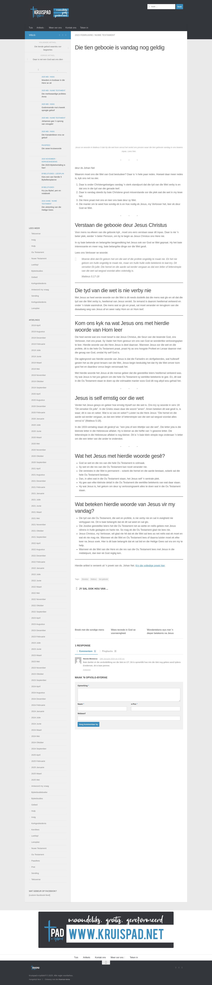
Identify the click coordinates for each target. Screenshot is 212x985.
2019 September (38, 387)
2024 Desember (38, 699)
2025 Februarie (38, 761)
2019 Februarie (38, 344)
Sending (35, 296)
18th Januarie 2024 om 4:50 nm (112, 659)
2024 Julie (36, 717)
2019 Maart (36, 362)
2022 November (38, 599)
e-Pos (134, 704)
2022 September (38, 612)
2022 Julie (36, 574)
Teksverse (36, 233)
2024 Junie (36, 724)
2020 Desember (38, 406)
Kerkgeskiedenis (49, 162)
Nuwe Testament (105, 35)
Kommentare (86, 651)
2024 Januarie (37, 711)
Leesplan (59, 174)
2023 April (35, 618)
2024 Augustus (38, 692)
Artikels (40, 28)
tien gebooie (103, 579)
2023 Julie (36, 643)
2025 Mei (45, 77)
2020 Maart (36, 437)
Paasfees (46, 145)
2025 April (35, 755)
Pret (33, 867)
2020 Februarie (38, 412)
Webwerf (81, 713)
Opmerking (83, 686)
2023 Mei (35, 661)
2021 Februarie (38, 487)
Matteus (94, 579)
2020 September (38, 462)
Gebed (34, 277)
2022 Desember (38, 555)
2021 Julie (36, 499)
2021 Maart (36, 512)
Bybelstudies (48, 174)
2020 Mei (35, 443)
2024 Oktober (37, 742)
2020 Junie (36, 431)
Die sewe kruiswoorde (52, 148)
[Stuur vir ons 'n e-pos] (63, 35)
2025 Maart (36, 773)
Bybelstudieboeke (39, 792)
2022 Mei (35, 593)
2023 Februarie (84, 35)
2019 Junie (46, 201)
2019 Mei (35, 369)
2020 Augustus (38, 400)
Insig (52, 77)
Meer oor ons (55, 28)
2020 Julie (36, 425)
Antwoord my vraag (40, 289)
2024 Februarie (38, 705)
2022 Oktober (37, 605)
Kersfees (35, 829)
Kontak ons (70, 28)
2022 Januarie (37, 568)
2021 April (35, 468)
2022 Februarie (38, 562)
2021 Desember (38, 481)
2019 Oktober (37, 381)
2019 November (38, 375)
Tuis (31, 28)
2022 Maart (36, 587)
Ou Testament (37, 252)
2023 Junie (36, 649)
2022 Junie (36, 580)
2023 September (38, 680)
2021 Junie (36, 506)
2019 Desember (38, 338)
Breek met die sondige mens (89, 630)
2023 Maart (36, 655)
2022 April (35, 543)
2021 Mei (35, 518)
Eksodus (85, 579)
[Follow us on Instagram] (66, 35)
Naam (81, 704)
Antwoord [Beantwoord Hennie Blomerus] (86, 670)
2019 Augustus (38, 331)
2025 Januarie (37, 767)
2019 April (35, 325)
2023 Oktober (37, 674)
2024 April (35, 686)
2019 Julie (36, 350)
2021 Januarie (37, 493)
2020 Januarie (37, 419)
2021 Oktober (37, 531)
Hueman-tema (64, 979)
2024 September (38, 748)
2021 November (38, 524)
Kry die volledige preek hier (150, 565)
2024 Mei (35, 736)
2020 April (35, 394)
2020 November (48, 159)
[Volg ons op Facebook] (60, 35)
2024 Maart (36, 730)
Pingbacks (108, 651)
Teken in (84, 28)
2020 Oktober (37, 456)
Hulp (33, 246)
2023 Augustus (38, 624)
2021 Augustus (38, 475)
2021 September (38, 537)
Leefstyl (34, 265)
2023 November (38, 668)
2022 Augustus (38, 549)
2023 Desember (38, 630)
